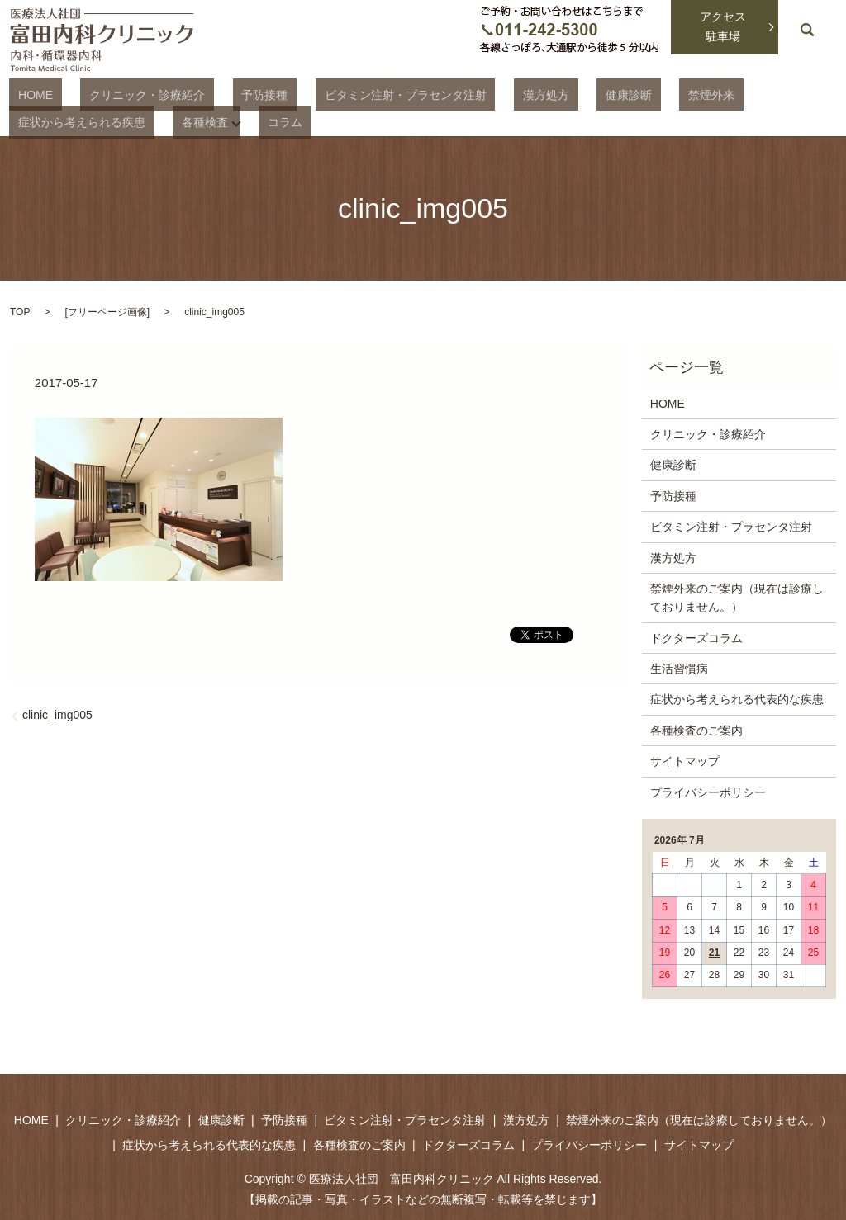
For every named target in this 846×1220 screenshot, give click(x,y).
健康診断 (529, 94)
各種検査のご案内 (696, 728)
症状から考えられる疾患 (699, 94)
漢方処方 (465, 94)
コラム (103, 120)
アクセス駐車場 (723, 26)
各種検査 (32, 120)
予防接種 (220, 94)
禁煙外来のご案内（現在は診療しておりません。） (737, 596)
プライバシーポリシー (708, 790)
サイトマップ (685, 759)
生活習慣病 (679, 667)
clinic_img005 (57, 713)
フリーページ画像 (107, 309)
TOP (20, 309)
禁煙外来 (594, 94)
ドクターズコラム (696, 636)
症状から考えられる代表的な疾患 (737, 697)
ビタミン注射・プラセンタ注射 (342, 94)
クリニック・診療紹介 (120, 94)
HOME (26, 94)
